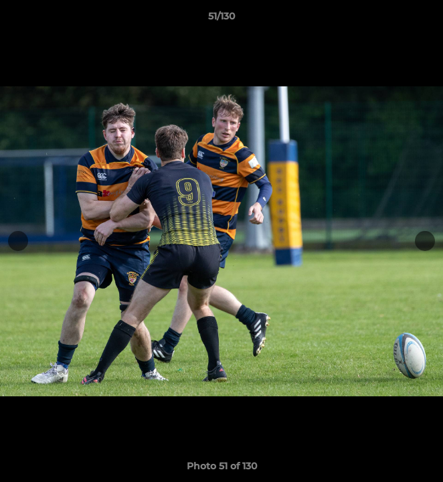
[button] (427, 19)
